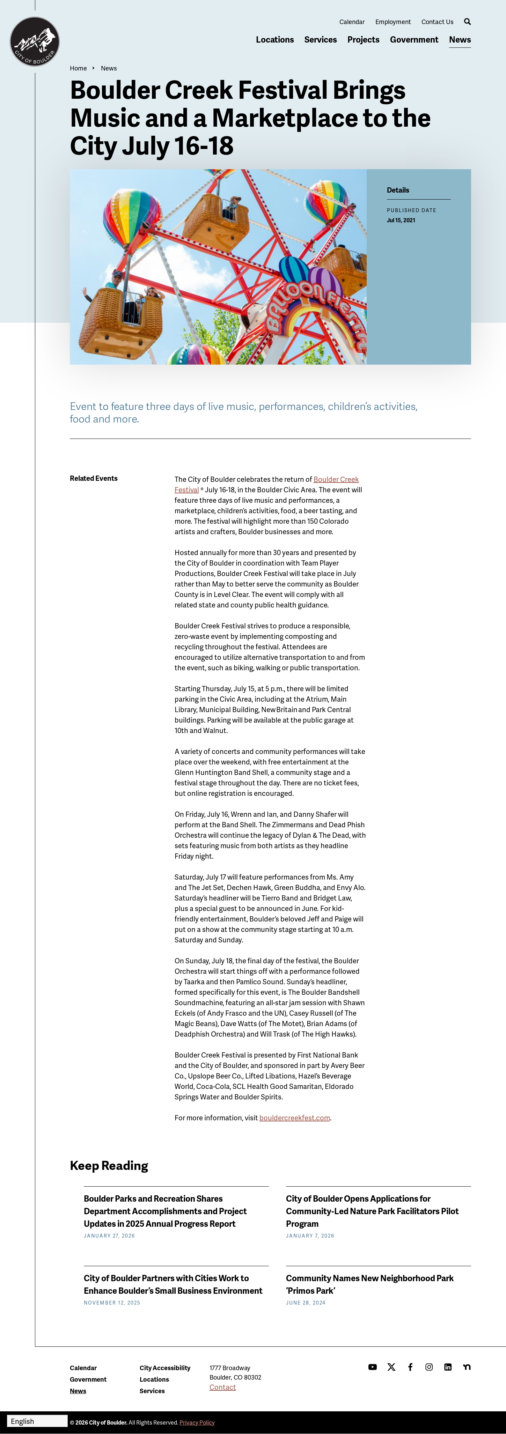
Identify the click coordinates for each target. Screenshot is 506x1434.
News (460, 39)
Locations (275, 39)
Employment (393, 21)
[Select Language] (37, 1421)
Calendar (352, 21)
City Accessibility (165, 1367)
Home (78, 68)
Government (414, 39)
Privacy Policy (197, 1422)
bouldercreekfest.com (294, 1117)
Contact (223, 1387)
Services (321, 39)
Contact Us (437, 21)
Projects (363, 39)
